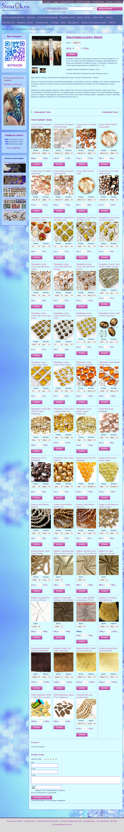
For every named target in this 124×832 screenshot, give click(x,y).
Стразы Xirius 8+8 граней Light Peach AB (63, 172)
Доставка (109, 2)
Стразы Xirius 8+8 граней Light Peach (41, 172)
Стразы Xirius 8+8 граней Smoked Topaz (109, 172)
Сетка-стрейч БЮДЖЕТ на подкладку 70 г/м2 (85, 598)
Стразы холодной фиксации (13, 17)
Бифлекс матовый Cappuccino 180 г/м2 (107, 552)
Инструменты (73, 22)
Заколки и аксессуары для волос (93, 22)
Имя (32, 762)
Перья (63, 22)
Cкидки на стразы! (14, 135)
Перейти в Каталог (13, 84)
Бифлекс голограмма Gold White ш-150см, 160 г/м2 (64, 552)
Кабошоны (31, 17)
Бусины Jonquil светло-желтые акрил (108, 459)
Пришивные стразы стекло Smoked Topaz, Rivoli (62, 315)
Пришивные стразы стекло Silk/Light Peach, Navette (85, 266)
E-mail (33, 769)
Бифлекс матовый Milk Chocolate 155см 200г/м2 (64, 598)
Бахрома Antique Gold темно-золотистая (62, 649)
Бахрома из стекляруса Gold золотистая (108, 598)
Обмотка (112, 22)
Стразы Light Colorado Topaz (85, 172)
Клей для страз (9, 22)
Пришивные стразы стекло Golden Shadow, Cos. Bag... (109, 265)
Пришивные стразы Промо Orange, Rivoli (84, 363)
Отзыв (33, 775)
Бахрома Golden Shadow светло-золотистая (86, 649)
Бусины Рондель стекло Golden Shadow (40, 552)
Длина (68, 43)
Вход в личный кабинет (15, 822)
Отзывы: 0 (35, 742)
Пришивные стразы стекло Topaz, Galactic (62, 363)
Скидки (55, 2)
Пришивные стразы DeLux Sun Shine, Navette (109, 218)
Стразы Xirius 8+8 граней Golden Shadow (41, 125)
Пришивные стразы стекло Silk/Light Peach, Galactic (40, 266)
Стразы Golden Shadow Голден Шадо (108, 125)
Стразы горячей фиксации (47, 17)
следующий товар (111, 112)
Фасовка (46, 150)
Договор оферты (89, 822)
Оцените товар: (36, 759)
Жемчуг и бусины (83, 17)
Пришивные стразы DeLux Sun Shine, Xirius (64, 218)
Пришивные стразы (67, 17)
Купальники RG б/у (67, 2)
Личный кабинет (98, 2)
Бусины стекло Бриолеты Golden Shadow (109, 505)
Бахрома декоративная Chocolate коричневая (40, 649)
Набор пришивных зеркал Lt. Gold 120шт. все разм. (41, 696)
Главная (5, 29)
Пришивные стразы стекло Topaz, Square (39, 363)
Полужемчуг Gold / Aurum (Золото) (64, 459)
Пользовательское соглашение (47, 822)
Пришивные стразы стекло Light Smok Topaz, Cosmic (41, 315)
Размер (35, 150)
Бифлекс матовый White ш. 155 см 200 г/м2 (40, 598)
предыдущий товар (41, 112)
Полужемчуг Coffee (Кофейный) (38, 459)
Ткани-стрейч (98, 17)
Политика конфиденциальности (71, 822)
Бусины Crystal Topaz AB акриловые (85, 459)
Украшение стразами (83, 2)
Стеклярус (55, 22)
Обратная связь (30, 822)
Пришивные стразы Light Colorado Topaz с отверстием (41, 411)
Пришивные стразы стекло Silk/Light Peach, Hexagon (63, 266)
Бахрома (109, 17)
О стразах (47, 2)
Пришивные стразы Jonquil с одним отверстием (83, 411)
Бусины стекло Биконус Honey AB (85, 505)
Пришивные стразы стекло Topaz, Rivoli (84, 314)
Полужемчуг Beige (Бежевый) (106, 410)
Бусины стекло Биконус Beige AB (40, 505)
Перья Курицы (21, 29)
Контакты (118, 2)
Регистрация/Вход (103, 822)
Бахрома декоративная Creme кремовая (108, 649)
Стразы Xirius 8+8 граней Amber (86, 125)
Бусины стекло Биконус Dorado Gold (63, 505)
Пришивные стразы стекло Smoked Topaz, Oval (109, 314)
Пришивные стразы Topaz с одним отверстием (64, 410)
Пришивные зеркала (25, 22)
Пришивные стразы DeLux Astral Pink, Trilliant (41, 218)
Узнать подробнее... (14, 148)
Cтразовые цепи (41, 22)
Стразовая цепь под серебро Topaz (84, 696)
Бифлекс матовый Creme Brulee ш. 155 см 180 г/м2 (86, 552)
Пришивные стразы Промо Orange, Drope (109, 363)
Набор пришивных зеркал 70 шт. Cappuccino (64, 696)
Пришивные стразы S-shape (14, 198)
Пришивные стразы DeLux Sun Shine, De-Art (86, 218)
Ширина (113, 623)
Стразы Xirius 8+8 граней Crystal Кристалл (63, 125)
